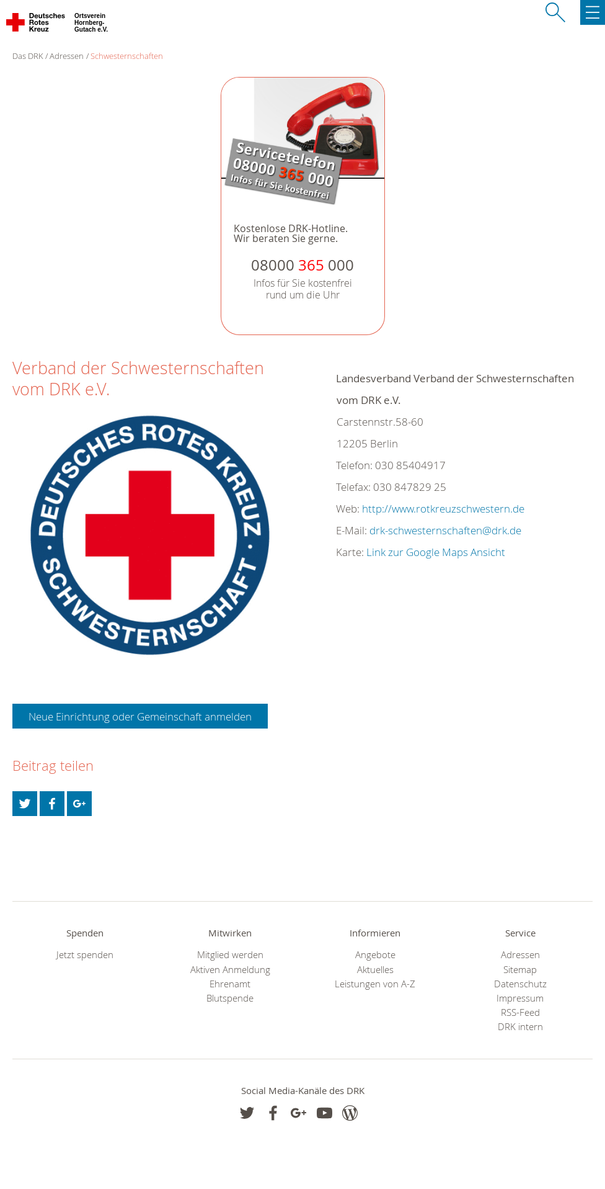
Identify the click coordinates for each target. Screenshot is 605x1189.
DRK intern (520, 1027)
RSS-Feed (520, 1012)
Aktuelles (375, 970)
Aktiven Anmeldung (230, 970)
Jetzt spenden (84, 955)
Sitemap (520, 970)
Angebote (375, 955)
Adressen (67, 55)
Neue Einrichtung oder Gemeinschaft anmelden (140, 716)
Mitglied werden (230, 955)
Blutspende (230, 998)
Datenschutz (520, 984)
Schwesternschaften (127, 55)
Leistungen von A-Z (375, 984)
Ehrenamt (230, 984)
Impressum (520, 998)
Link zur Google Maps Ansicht (435, 552)
